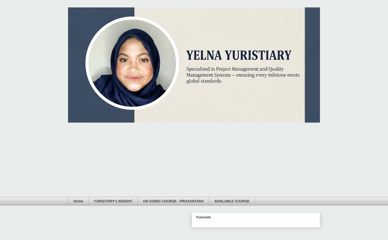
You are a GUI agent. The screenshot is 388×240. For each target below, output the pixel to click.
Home (78, 201)
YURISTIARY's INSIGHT (113, 201)
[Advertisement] (194, 159)
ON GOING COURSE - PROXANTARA (173, 201)
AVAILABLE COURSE (232, 201)
